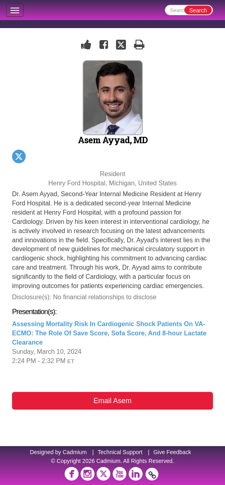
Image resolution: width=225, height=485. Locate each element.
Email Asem (112, 401)
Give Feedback (172, 452)
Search (198, 10)
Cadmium (75, 452)
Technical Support (120, 452)
